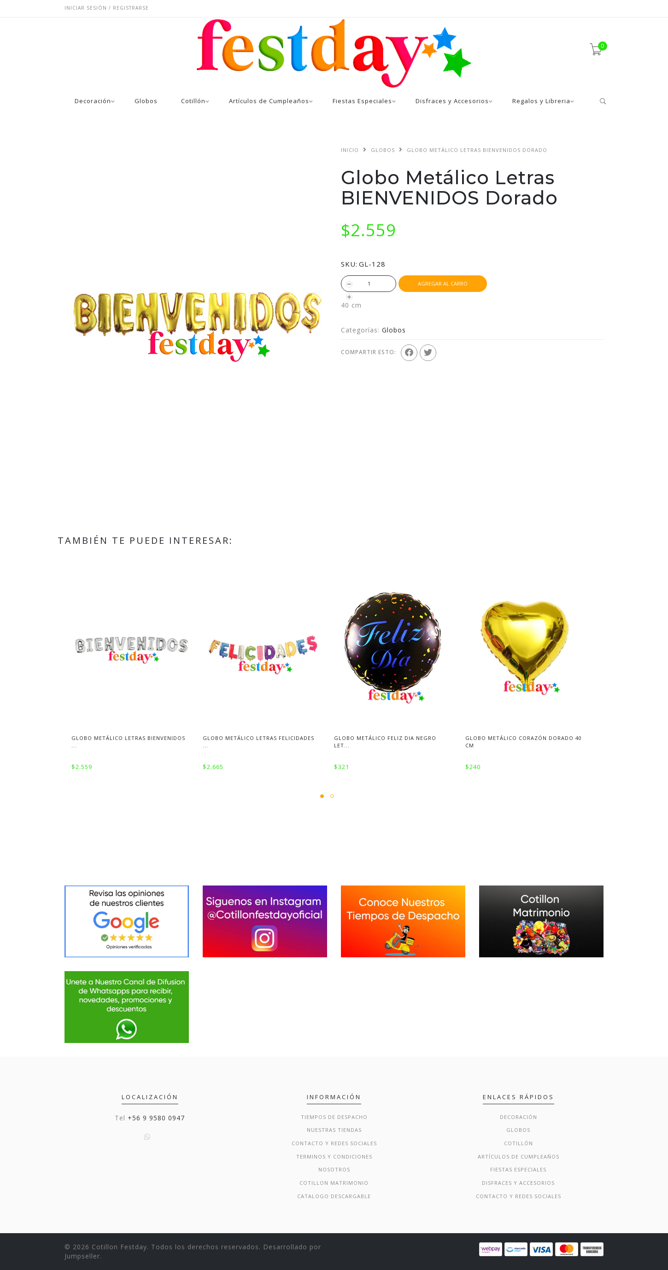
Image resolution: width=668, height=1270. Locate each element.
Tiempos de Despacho (334, 1116)
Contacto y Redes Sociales (334, 1143)
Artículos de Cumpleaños (269, 101)
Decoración (93, 101)
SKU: (349, 263)
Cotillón (193, 101)
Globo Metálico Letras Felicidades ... (258, 741)
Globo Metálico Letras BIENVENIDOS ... (128, 741)
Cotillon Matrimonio (334, 1182)
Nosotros (334, 1169)
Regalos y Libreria (541, 101)
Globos (146, 101)
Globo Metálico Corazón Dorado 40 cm (523, 741)
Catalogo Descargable (334, 1196)
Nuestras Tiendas (334, 1129)
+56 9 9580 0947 (156, 1117)
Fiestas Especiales (362, 101)
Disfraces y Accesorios (452, 101)
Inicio (350, 149)
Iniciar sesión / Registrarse (106, 8)
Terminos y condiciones (334, 1156)
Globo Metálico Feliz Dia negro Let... (385, 741)
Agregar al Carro (443, 283)
